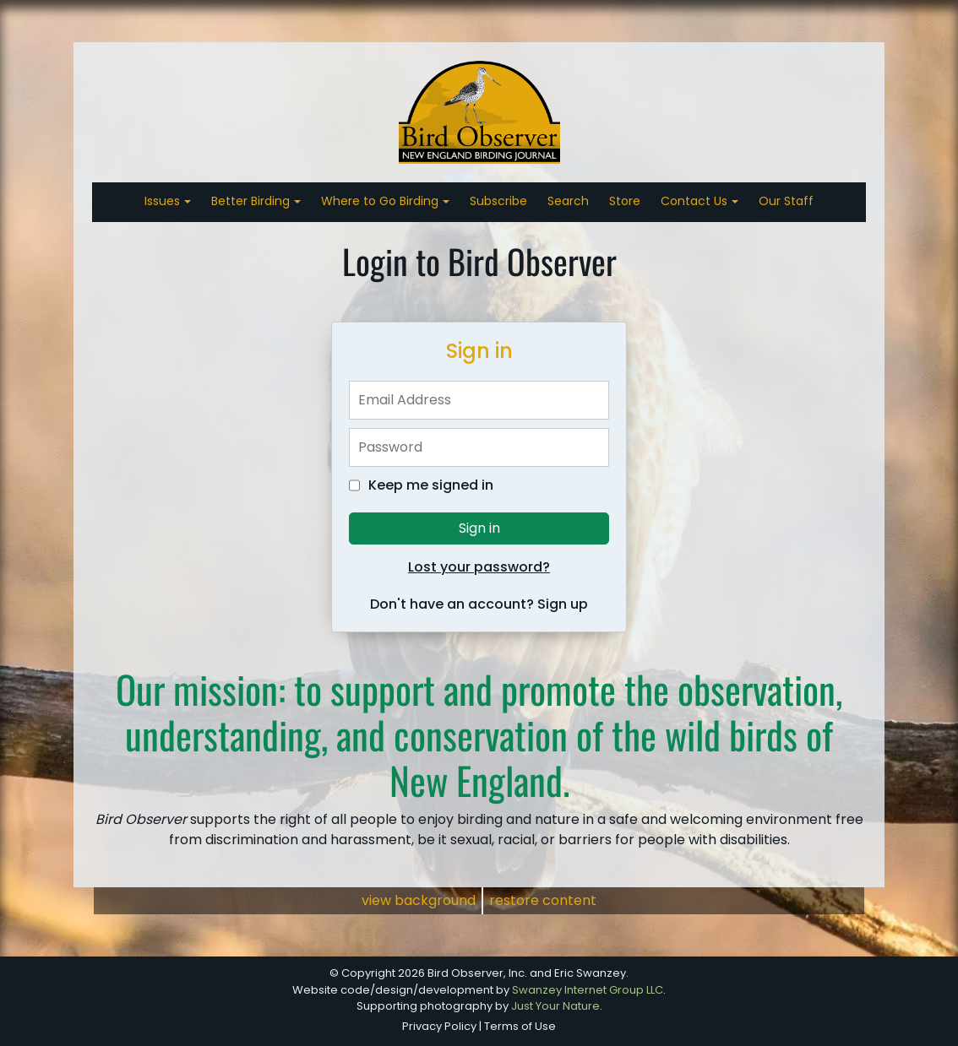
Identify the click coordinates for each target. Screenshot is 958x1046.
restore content (542, 900)
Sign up (562, 604)
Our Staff (786, 200)
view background (419, 900)
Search (568, 200)
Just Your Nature (555, 1006)
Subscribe (498, 200)
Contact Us (696, 200)
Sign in (479, 528)
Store (624, 200)
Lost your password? (479, 567)
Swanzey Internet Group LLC (587, 990)
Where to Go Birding (381, 200)
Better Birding (252, 200)
